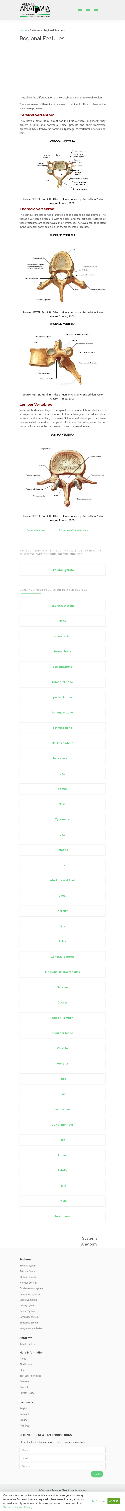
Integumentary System (31, 1328)
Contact (24, 1387)
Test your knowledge (30, 1376)
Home (23, 30)
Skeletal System (28, 1265)
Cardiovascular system (32, 1288)
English (23, 1408)
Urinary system (27, 1305)
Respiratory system (30, 1294)
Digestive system (29, 1300)
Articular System (28, 1271)
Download (25, 1381)
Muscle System (28, 1277)
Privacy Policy (27, 1393)
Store (22, 1370)
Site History (26, 1364)
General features (36, 530)
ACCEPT (113, 1501)
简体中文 (24, 1425)
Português (25, 1414)
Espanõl (24, 1420)
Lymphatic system (29, 1317)
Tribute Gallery (27, 1344)
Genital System (28, 1311)
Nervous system (28, 1283)
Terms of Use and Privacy (17, 1507)
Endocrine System (29, 1322)
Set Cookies (98, 1501)
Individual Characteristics (73, 530)
